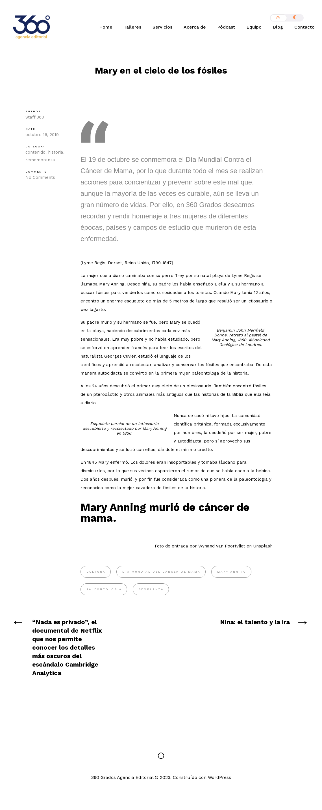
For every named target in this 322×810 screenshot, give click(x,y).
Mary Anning (231, 571)
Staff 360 (34, 117)
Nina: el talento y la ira (255, 622)
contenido (35, 152)
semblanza (151, 589)
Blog (278, 27)
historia (55, 152)
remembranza (40, 159)
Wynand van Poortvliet (221, 546)
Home (105, 27)
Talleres (132, 27)
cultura (96, 571)
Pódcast (226, 27)
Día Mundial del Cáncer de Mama (161, 571)
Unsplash (263, 546)
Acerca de (195, 27)
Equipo (254, 27)
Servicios (162, 27)
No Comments (40, 177)
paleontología (104, 589)
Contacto (304, 27)
